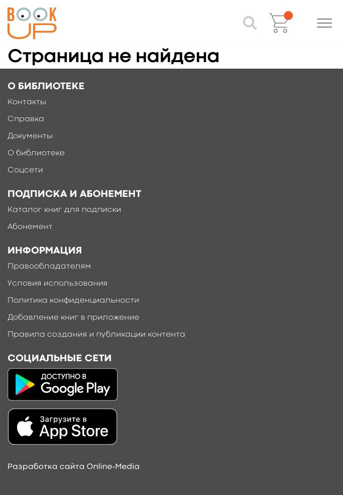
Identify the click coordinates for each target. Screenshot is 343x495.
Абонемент (30, 226)
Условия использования (58, 283)
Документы (30, 136)
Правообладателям (49, 266)
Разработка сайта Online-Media (74, 466)
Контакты (27, 102)
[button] (324, 23)
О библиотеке (36, 153)
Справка (26, 119)
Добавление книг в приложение (73, 317)
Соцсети (25, 170)
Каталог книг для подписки (64, 209)
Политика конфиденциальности (73, 300)
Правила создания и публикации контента (96, 334)
